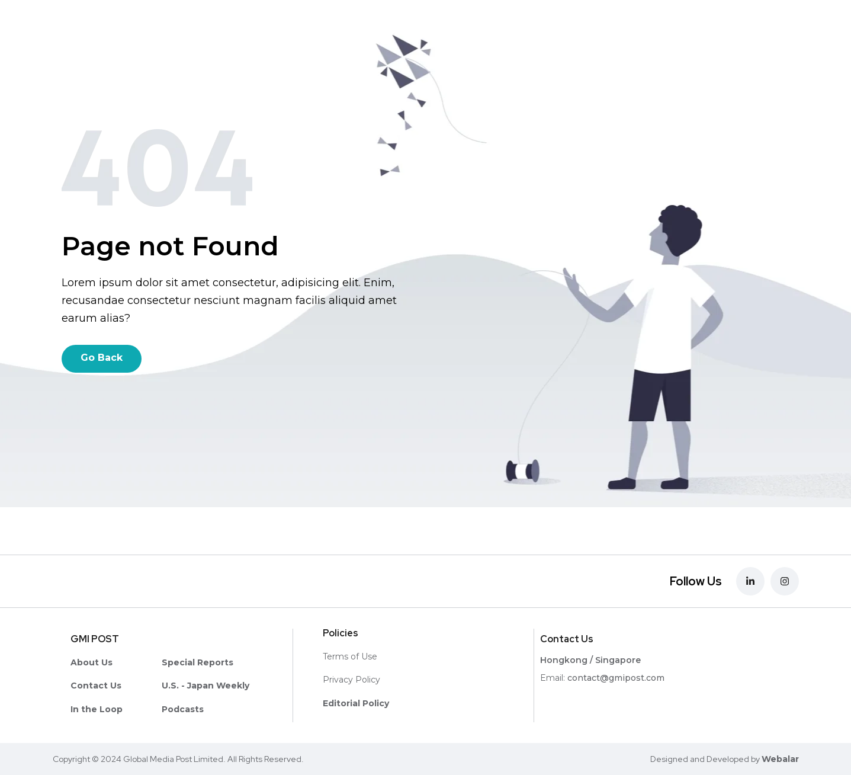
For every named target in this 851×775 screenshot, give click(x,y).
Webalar (780, 759)
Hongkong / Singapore (590, 660)
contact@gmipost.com (615, 677)
